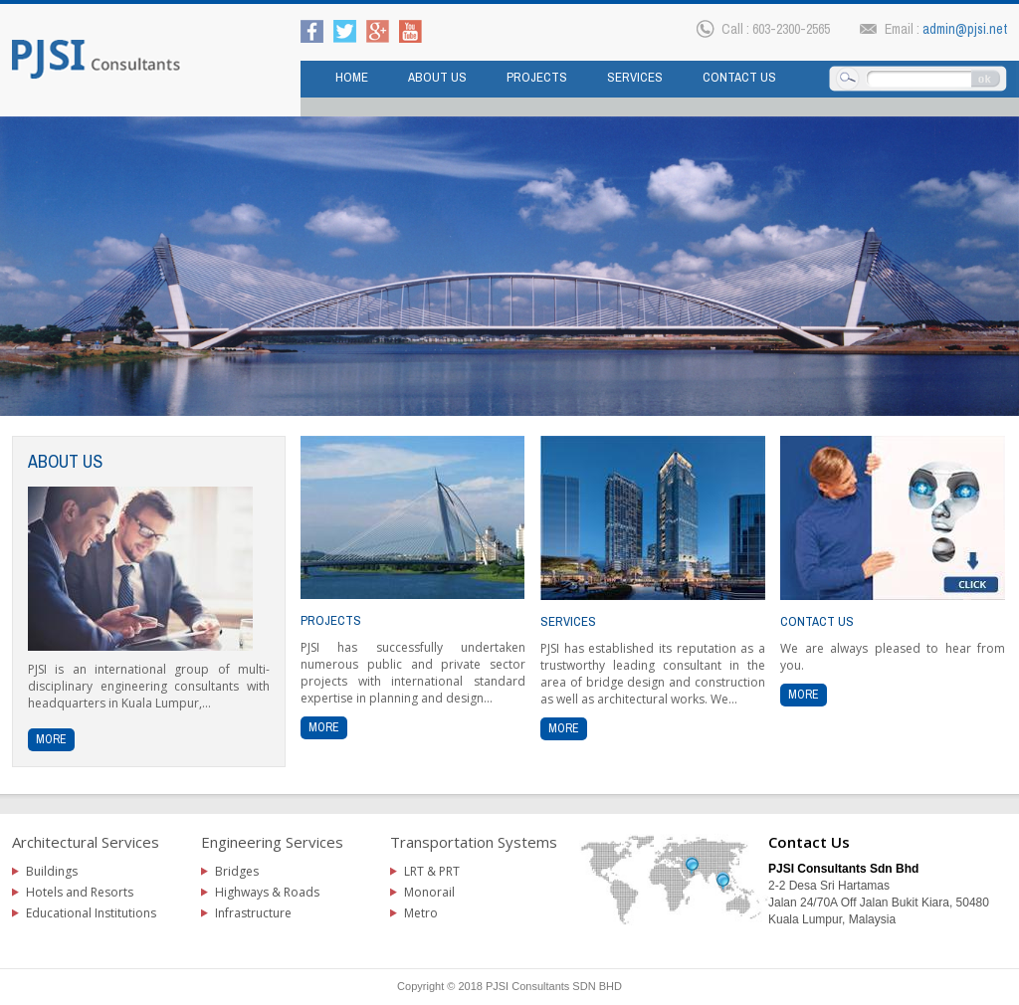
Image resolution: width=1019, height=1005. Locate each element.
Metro (421, 912)
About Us (437, 77)
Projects (537, 77)
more (51, 739)
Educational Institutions (91, 912)
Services (635, 77)
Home (351, 77)
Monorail (429, 892)
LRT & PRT (432, 871)
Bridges (237, 871)
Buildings (52, 871)
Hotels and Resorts (79, 892)
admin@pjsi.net (964, 29)
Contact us (739, 77)
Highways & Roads (267, 892)
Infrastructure (253, 912)
